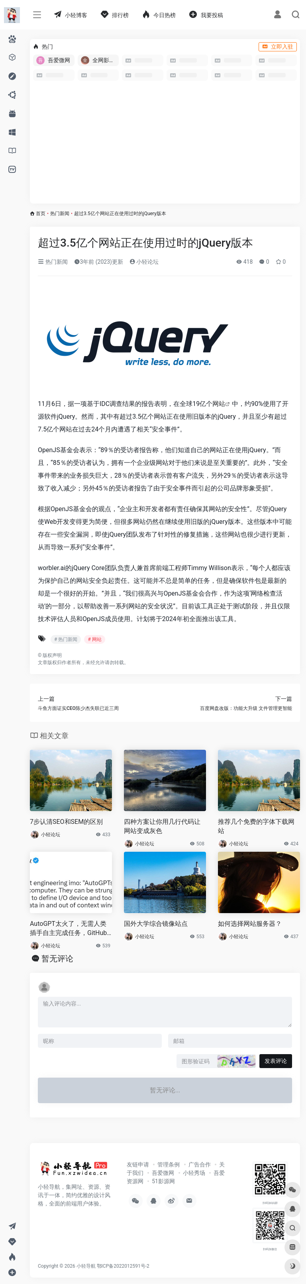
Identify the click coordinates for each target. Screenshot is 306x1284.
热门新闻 (59, 213)
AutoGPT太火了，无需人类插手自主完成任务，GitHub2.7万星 (68, 929)
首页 (40, 213)
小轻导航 (86, 1266)
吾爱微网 (163, 1173)
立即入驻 (277, 46)
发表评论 (276, 1061)
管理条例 (168, 1164)
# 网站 (94, 639)
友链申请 (138, 1164)
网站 (218, 404)
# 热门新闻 (65, 639)
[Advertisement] (165, 144)
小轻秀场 (194, 1173)
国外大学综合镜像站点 (156, 923)
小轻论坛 (144, 262)
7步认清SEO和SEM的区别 (66, 821)
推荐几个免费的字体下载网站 (256, 826)
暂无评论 (57, 958)
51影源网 (163, 1181)
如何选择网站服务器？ (250, 923)
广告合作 (199, 1164)
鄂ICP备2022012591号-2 (123, 1266)
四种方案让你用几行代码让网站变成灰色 (162, 826)
